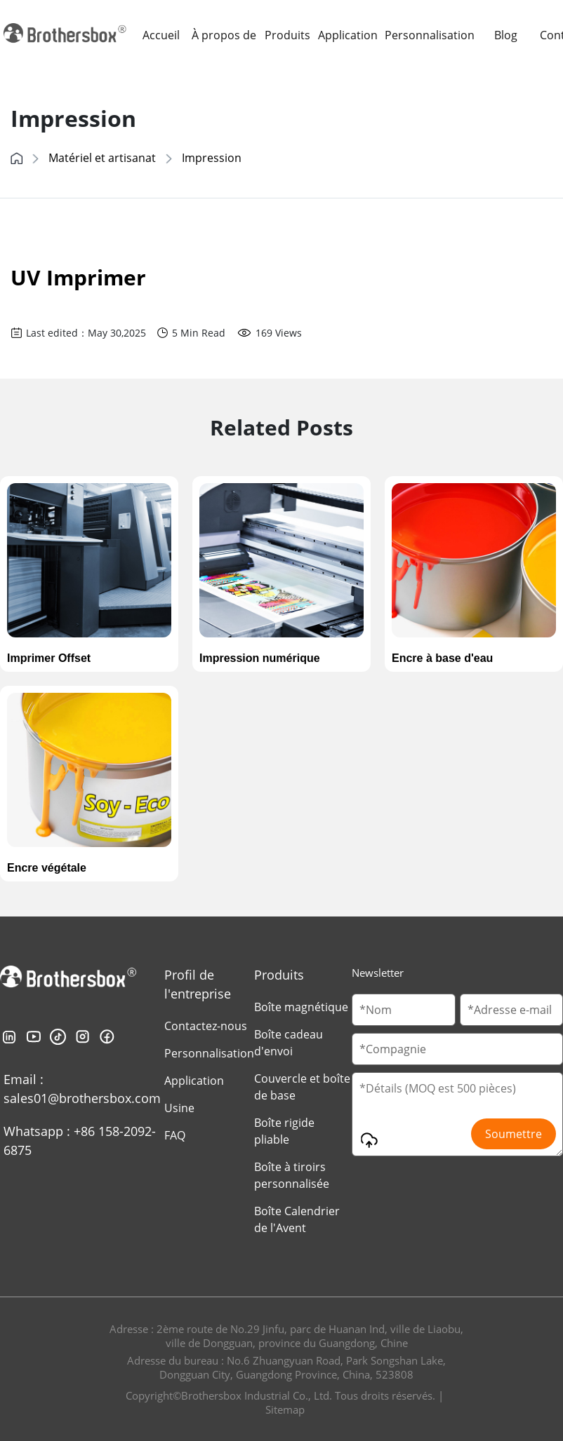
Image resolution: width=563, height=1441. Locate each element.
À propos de (224, 35)
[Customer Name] (403, 1010)
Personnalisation (430, 35)
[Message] (457, 1114)
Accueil (161, 35)
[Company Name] (457, 1049)
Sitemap (285, 1409)
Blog (505, 35)
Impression (211, 157)
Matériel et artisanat (102, 157)
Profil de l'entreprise (197, 984)
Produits (287, 35)
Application (348, 35)
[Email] (511, 1010)
